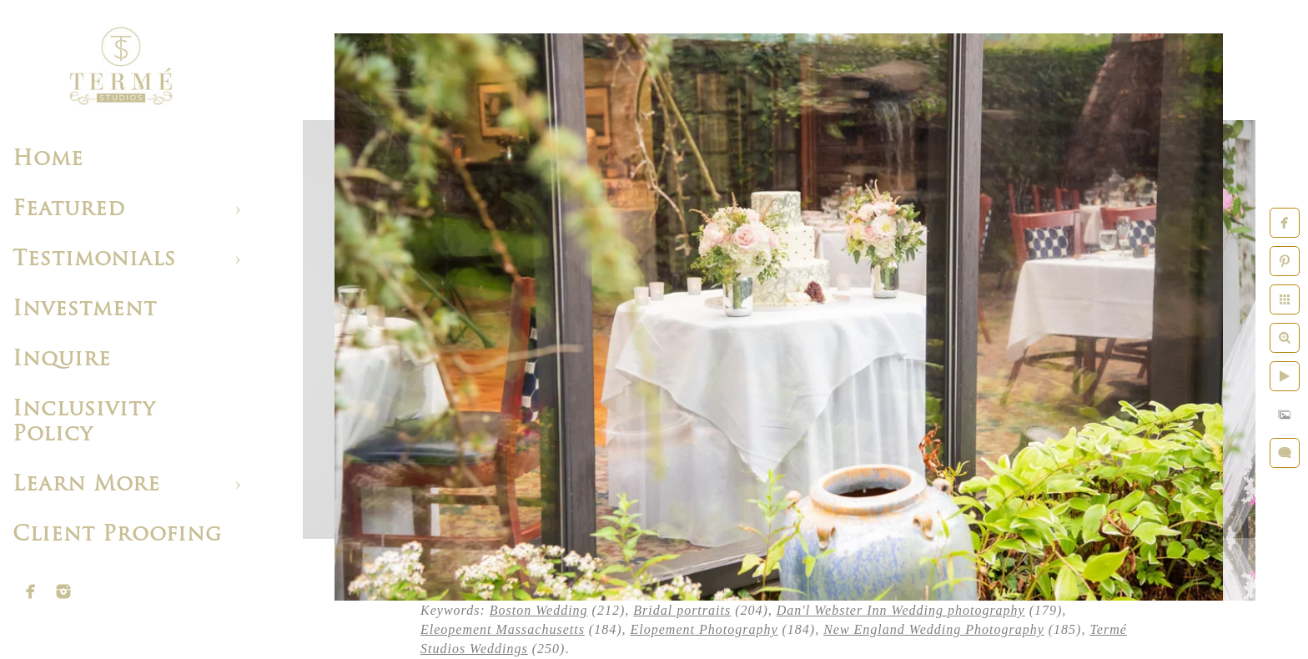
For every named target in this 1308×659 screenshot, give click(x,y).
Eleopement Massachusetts (502, 629)
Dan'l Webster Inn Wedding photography (901, 610)
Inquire (62, 360)
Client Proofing (117, 535)
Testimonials (94, 259)
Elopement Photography (704, 629)
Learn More (86, 485)
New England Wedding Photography (933, 629)
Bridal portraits (682, 610)
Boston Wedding (539, 610)
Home (48, 159)
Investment (85, 309)
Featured (69, 209)
